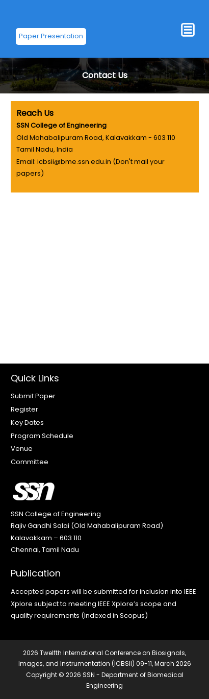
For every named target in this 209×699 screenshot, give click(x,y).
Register (24, 409)
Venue (22, 448)
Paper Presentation (51, 36)
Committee (29, 462)
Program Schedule (42, 436)
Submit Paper (33, 396)
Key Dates (27, 422)
